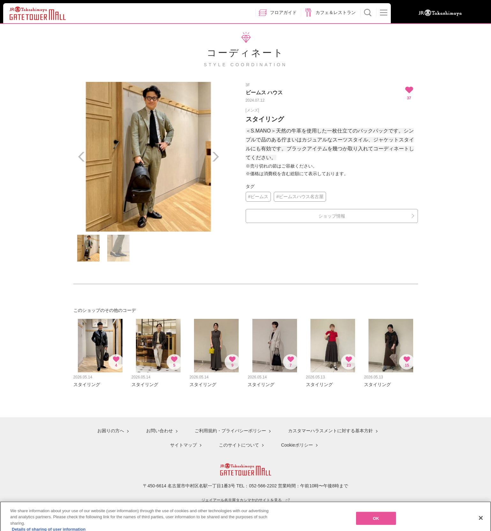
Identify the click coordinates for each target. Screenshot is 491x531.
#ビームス (258, 196)
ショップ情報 (331, 216)
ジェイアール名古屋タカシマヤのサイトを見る (245, 500)
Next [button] (215, 157)
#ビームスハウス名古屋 (300, 196)
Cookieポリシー (297, 445)
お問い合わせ (159, 430)
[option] (148, 157)
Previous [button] (81, 157)
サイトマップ (183, 445)
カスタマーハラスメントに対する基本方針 (330, 430)
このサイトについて (239, 445)
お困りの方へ (110, 430)
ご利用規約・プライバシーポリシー (230, 430)
